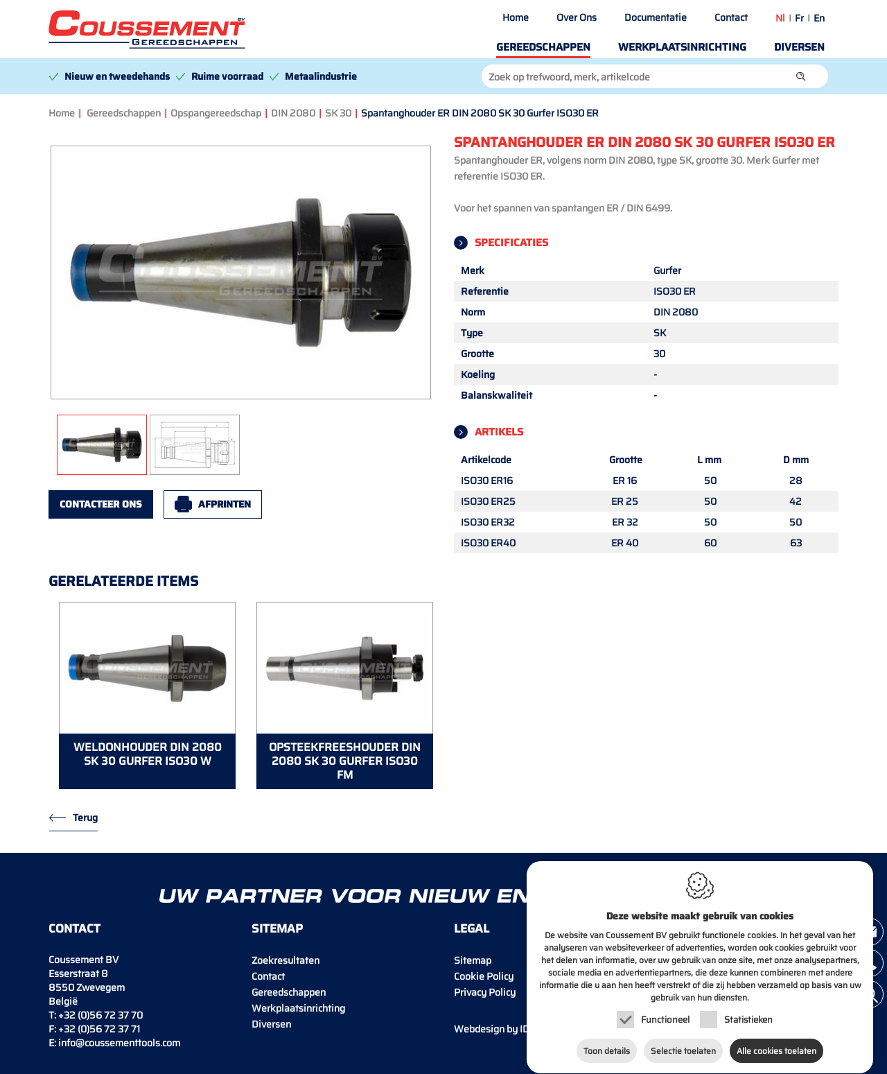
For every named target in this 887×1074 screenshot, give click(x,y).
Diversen (799, 47)
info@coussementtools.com (119, 1042)
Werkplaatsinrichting (682, 47)
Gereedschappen (543, 47)
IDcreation (509, 1029)
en (819, 18)
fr (799, 18)
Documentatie (655, 17)
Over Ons (576, 17)
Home (515, 17)
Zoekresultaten (285, 960)
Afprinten (224, 504)
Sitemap (472, 960)
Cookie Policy (483, 976)
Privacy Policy (485, 992)
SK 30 (338, 113)
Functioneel (665, 1014)
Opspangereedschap (215, 113)
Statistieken (748, 1014)
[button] (801, 76)
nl (780, 18)
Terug (85, 817)
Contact (731, 17)
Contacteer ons (101, 504)
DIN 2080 (293, 113)
